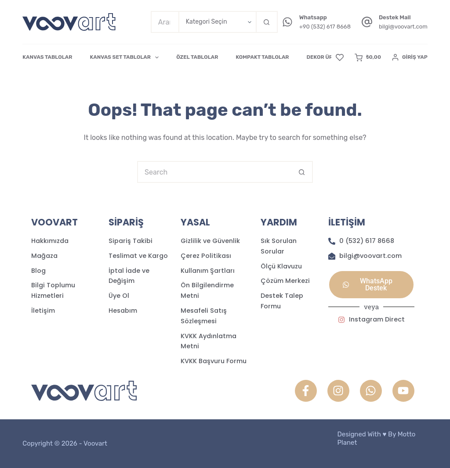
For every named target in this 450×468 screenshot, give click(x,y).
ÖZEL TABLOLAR (197, 57)
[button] (371, 284)
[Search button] (267, 22)
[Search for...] (164, 22)
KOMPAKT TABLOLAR (262, 57)
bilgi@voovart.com (403, 26)
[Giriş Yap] (410, 57)
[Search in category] (217, 22)
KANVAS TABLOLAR (47, 57)
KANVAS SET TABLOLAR (126, 57)
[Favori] (340, 57)
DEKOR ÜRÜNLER (328, 57)
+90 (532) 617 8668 (325, 26)
